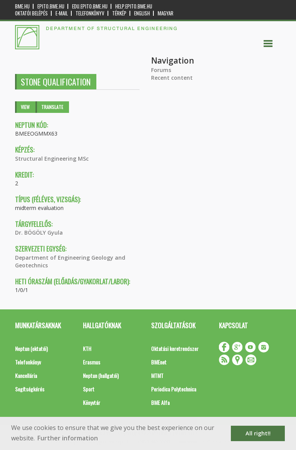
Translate (52, 107)
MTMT (157, 375)
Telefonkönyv (90, 13)
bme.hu (22, 6)
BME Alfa (160, 402)
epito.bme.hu (50, 6)
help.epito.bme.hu (133, 6)
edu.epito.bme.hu (90, 6)
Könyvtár (91, 402)
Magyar (165, 13)
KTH (87, 348)
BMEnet (158, 362)
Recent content (172, 77)
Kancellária (26, 375)
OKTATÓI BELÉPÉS (31, 13)
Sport (88, 389)
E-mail (62, 13)
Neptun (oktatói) (31, 348)
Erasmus (91, 362)
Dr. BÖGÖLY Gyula (39, 232)
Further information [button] (67, 438)
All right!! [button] (258, 433)
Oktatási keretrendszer (174, 348)
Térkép (119, 13)
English (142, 13)
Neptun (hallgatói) (101, 375)
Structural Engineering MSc (52, 158)
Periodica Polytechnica (173, 389)
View (25, 107)
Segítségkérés (29, 389)
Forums (161, 70)
